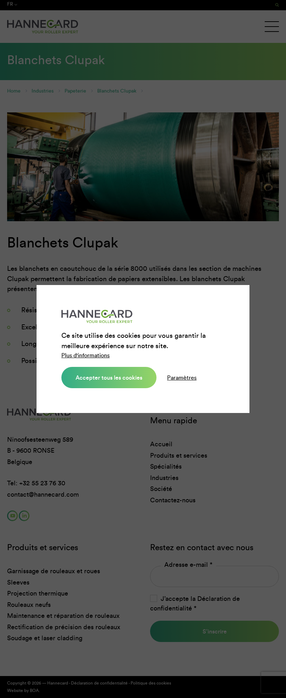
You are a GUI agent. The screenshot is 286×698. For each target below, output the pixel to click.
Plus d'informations (85, 355)
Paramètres (182, 377)
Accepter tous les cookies (109, 377)
